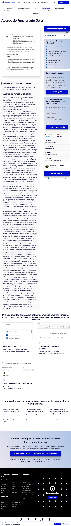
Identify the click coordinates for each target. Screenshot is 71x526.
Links (13, 484)
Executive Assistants (27, 484)
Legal (36, 8)
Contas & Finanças (8, 10)
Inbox (13, 482)
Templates (14, 492)
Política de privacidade (41, 524)
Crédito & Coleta (33, 10)
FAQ (2, 508)
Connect (3, 484)
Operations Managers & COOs (28, 497)
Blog (2, 502)
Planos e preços (16, 502)
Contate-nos (4, 504)
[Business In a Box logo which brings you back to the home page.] (9, 2)
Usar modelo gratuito (56, 29)
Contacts (3, 486)
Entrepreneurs (25, 480)
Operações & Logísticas (46, 10)
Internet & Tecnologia (59, 8)
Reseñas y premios (16, 504)
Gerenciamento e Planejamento (24, 8)
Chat (2, 482)
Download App (5, 506)
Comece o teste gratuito (56, 127)
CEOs (23, 478)
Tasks (13, 490)
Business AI (4, 480)
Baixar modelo (56, 173)
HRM (13, 480)
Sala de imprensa (16, 500)
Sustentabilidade (16, 510)
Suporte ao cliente (45, 2)
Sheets (13, 488)
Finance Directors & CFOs (28, 495)
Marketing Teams (26, 490)
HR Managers (25, 486)
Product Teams (26, 488)
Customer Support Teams (28, 492)
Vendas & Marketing (21, 10)
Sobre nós (4, 500)
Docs (2, 490)
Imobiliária (35, 13)
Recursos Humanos (46, 8)
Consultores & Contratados (61, 10)
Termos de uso (30, 524)
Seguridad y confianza (15, 507)
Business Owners (26, 482)
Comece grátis (57, 92)
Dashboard (4, 488)
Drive (2, 492)
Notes (13, 486)
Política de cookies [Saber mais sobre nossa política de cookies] (53, 524)
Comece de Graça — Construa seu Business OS (35, 453)
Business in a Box (22, 524)
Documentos (9, 8)
